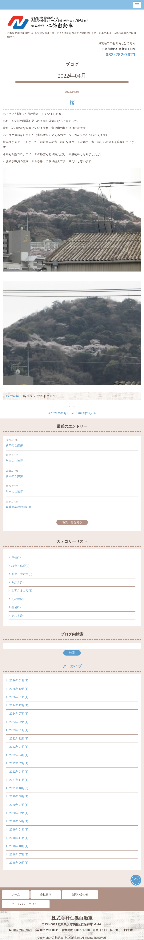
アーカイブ (72, 666)
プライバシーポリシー (25, 904)
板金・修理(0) (20, 566)
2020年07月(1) (18, 805)
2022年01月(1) (18, 771)
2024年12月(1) (18, 705)
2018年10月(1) (18, 846)
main (72, 413)
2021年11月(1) (18, 780)
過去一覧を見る (72, 522)
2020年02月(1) (18, 813)
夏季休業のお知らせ (18, 507)
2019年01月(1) (18, 829)
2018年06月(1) (18, 862)
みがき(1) (17, 582)
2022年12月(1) (18, 738)
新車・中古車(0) (21, 574)
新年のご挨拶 (14, 445)
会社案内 (45, 894)
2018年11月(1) (18, 838)
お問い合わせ (80, 894)
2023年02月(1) (18, 722)
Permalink (12, 396)
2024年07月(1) (18, 713)
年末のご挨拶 (14, 460)
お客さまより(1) (21, 590)
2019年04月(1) (18, 821)
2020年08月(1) (18, 796)
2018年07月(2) (18, 854)
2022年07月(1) (18, 746)
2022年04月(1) (18, 755)
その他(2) (17, 599)
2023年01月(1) (18, 730)
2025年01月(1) (18, 697)
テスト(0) (17, 615)
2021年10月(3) (18, 788)
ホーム (15, 894)
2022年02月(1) (18, 763)
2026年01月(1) (18, 680)
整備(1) (16, 607)
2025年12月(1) (18, 689)
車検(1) (16, 557)
